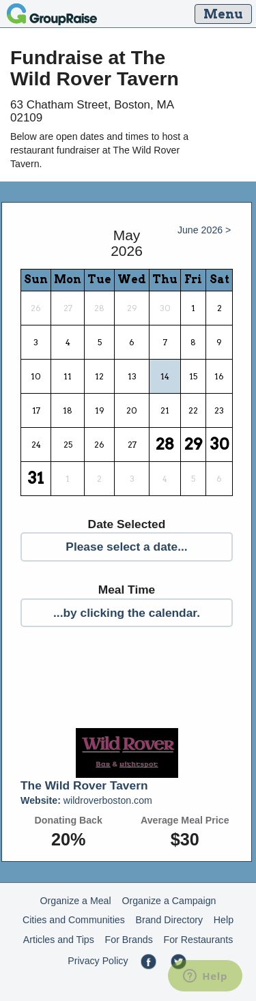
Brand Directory (169, 919)
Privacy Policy (98, 960)
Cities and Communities (74, 919)
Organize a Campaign (169, 900)
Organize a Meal (75, 900)
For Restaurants (198, 939)
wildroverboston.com (86, 800)
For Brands (129, 939)
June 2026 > (204, 229)
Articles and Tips (58, 939)
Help (223, 919)
